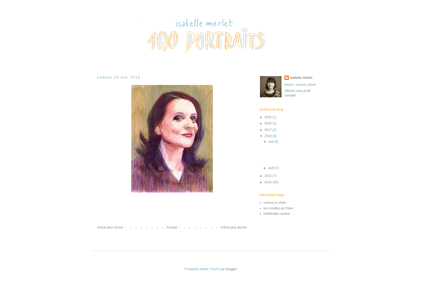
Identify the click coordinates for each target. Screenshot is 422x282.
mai (271, 142)
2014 (269, 182)
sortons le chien (274, 203)
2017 (269, 130)
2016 (269, 136)
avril (271, 168)
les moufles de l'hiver (278, 208)
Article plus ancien (234, 227)
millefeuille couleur (276, 214)
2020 (269, 117)
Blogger (231, 269)
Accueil (172, 227)
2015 (269, 176)
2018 (269, 123)
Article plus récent (110, 227)
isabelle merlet (301, 78)
